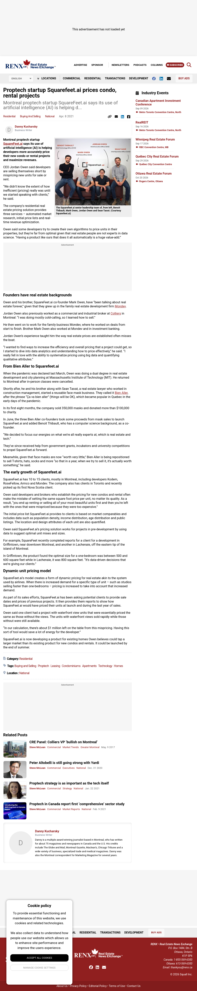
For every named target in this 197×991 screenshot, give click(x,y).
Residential (92, 78)
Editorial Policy (98, 986)
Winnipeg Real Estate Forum (155, 139)
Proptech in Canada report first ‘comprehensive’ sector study (77, 804)
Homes (118, 666)
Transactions (115, 78)
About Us (62, 986)
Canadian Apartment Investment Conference (158, 102)
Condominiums (71, 666)
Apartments (89, 666)
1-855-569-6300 (183, 959)
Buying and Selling (30, 116)
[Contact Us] (171, 78)
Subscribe (175, 64)
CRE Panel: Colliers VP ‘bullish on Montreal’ (64, 742)
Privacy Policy (78, 986)
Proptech (43, 666)
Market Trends (71, 747)
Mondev (120, 306)
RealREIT (142, 122)
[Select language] (21, 78)
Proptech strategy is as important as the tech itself (69, 783)
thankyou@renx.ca (181, 967)
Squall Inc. (186, 974)
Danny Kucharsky (26, 126)
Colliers (116, 313)
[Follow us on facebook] (156, 78)
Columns (157, 64)
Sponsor (97, 64)
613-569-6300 (184, 963)
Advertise (80, 64)
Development (138, 78)
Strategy (67, 788)
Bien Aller (121, 393)
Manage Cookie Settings (39, 967)
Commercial (72, 78)
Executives (69, 767)
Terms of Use (117, 986)
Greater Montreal (90, 747)
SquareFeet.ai (13, 144)
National (49, 116)
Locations (46, 78)
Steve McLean (38, 747)
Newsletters (120, 64)
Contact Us (134, 986)
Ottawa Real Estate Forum (154, 173)
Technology (105, 666)
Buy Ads (184, 78)
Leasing (55, 666)
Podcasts (140, 64)
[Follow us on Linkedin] (163, 78)
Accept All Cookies (39, 957)
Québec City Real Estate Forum (157, 156)
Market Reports (71, 809)
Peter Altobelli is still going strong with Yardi (64, 763)
